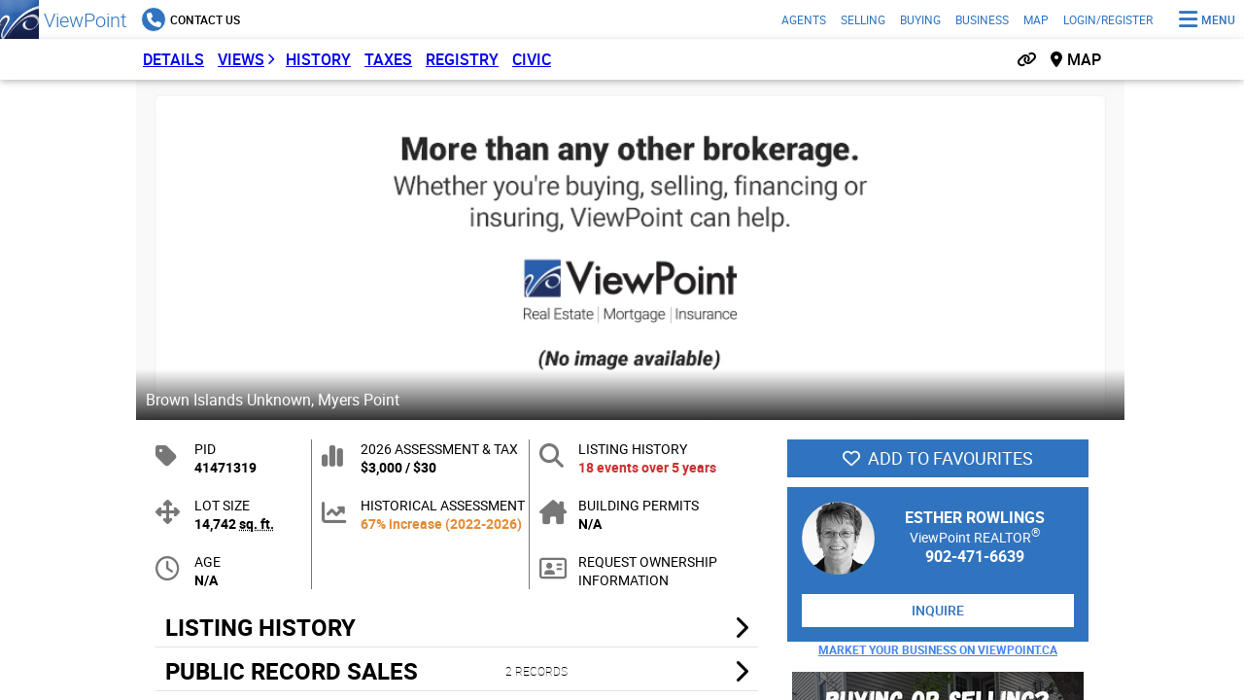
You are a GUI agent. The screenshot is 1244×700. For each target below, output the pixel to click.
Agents (803, 19)
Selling (863, 19)
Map (1036, 19)
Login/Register (1108, 19)
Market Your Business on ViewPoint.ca (937, 649)
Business (982, 19)
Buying (920, 19)
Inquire (938, 610)
